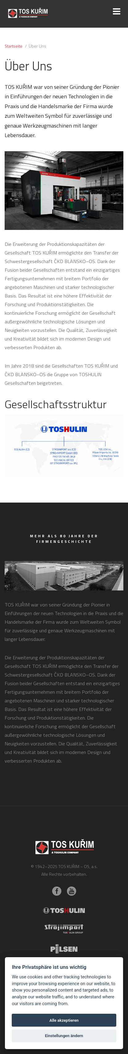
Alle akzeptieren (64, 1020)
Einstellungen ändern (64, 1035)
